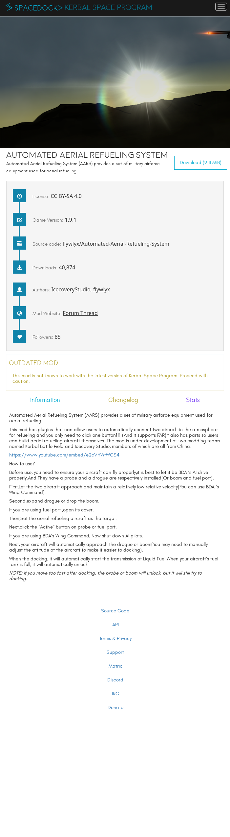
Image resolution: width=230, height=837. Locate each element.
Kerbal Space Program (108, 8)
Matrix (115, 666)
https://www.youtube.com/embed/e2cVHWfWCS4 (64, 455)
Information (45, 400)
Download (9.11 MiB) (200, 162)
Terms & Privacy (115, 638)
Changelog (123, 400)
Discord (115, 680)
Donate (115, 707)
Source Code (115, 611)
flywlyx (101, 289)
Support (115, 652)
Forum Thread (80, 313)
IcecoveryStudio (70, 289)
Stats (193, 400)
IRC (115, 694)
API (115, 625)
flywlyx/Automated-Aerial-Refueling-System (115, 243)
